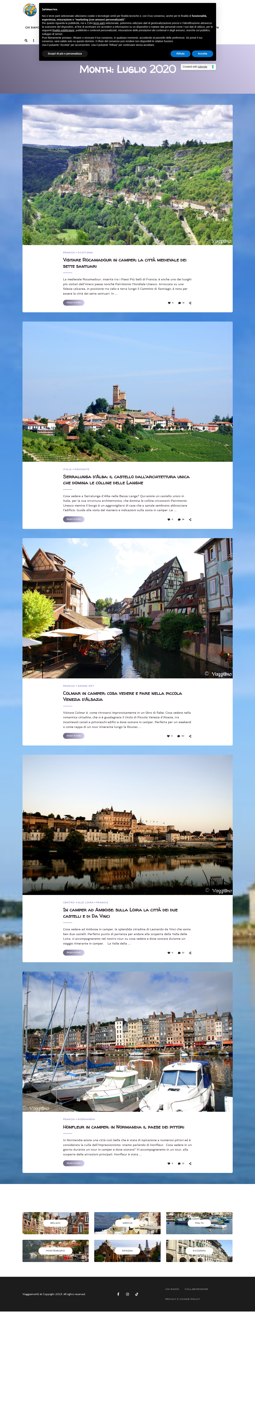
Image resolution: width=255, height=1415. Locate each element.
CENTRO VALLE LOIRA (79, 905)
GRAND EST (86, 687)
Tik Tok (137, 1304)
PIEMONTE (82, 470)
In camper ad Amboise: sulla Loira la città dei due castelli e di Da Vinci (125, 916)
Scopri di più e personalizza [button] (65, 53)
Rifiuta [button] (180, 53)
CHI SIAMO (32, 27)
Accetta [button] (202, 53)
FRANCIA (69, 252)
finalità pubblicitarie (63, 30)
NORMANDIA (87, 1122)
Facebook (118, 1304)
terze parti (99, 23)
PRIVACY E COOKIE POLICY (182, 1309)
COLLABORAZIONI (196, 1299)
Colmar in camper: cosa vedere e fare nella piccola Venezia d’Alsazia (118, 698)
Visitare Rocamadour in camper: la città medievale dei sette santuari (126, 263)
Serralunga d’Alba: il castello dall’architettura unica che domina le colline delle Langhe (124, 481)
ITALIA (67, 470)
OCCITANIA (86, 252)
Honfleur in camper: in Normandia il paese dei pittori (120, 1133)
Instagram (127, 1304)
